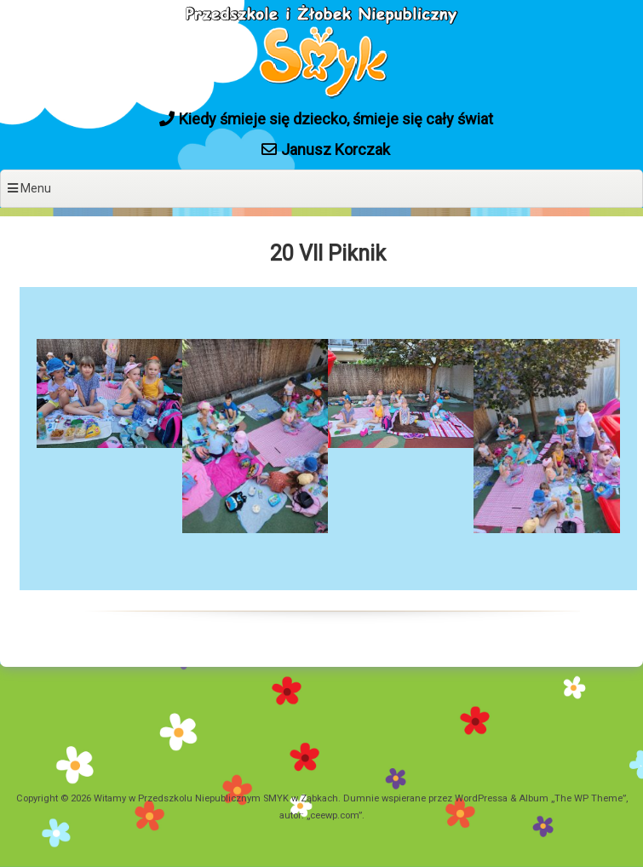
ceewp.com (334, 815)
